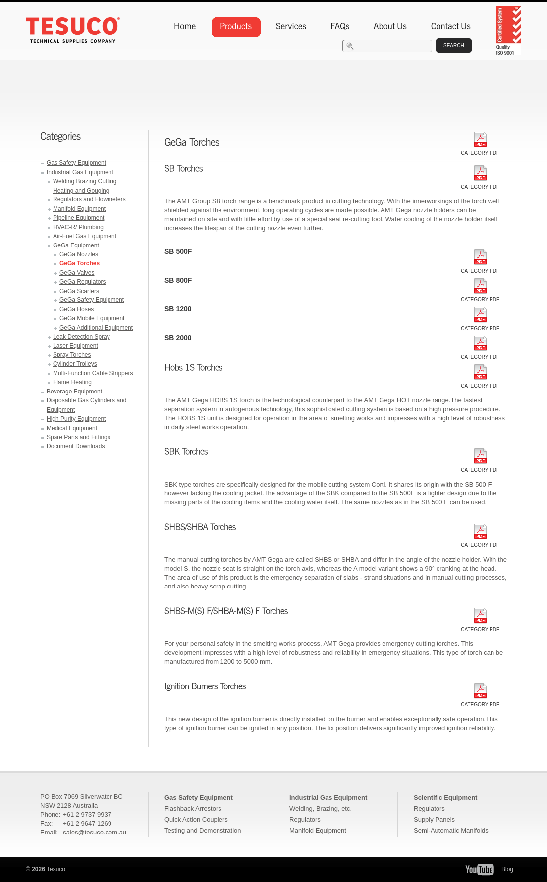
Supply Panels (434, 819)
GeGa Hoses (76, 309)
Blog (507, 869)
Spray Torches (72, 354)
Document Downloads (76, 446)
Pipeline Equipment (78, 217)
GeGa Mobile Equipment (91, 318)
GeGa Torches (79, 263)
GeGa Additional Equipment (96, 327)
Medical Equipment (72, 428)
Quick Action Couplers (196, 819)
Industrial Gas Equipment (80, 172)
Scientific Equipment (445, 797)
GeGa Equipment (76, 245)
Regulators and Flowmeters (89, 199)
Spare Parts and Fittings (78, 437)
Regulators (305, 819)
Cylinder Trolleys (75, 363)
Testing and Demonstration (202, 830)
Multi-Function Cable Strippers (93, 373)
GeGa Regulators (82, 281)
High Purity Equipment (76, 418)
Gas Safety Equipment (76, 162)
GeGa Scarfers (79, 291)
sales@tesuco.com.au (94, 832)
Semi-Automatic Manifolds (451, 830)
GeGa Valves (76, 272)
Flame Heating (72, 382)
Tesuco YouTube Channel (479, 869)
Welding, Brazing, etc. (320, 808)
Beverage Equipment (74, 391)
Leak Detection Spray (81, 336)
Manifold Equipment (79, 208)
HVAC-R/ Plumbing (78, 227)
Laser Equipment (75, 346)
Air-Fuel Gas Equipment (84, 236)
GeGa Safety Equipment (91, 299)
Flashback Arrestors (192, 808)
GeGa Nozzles (78, 254)
